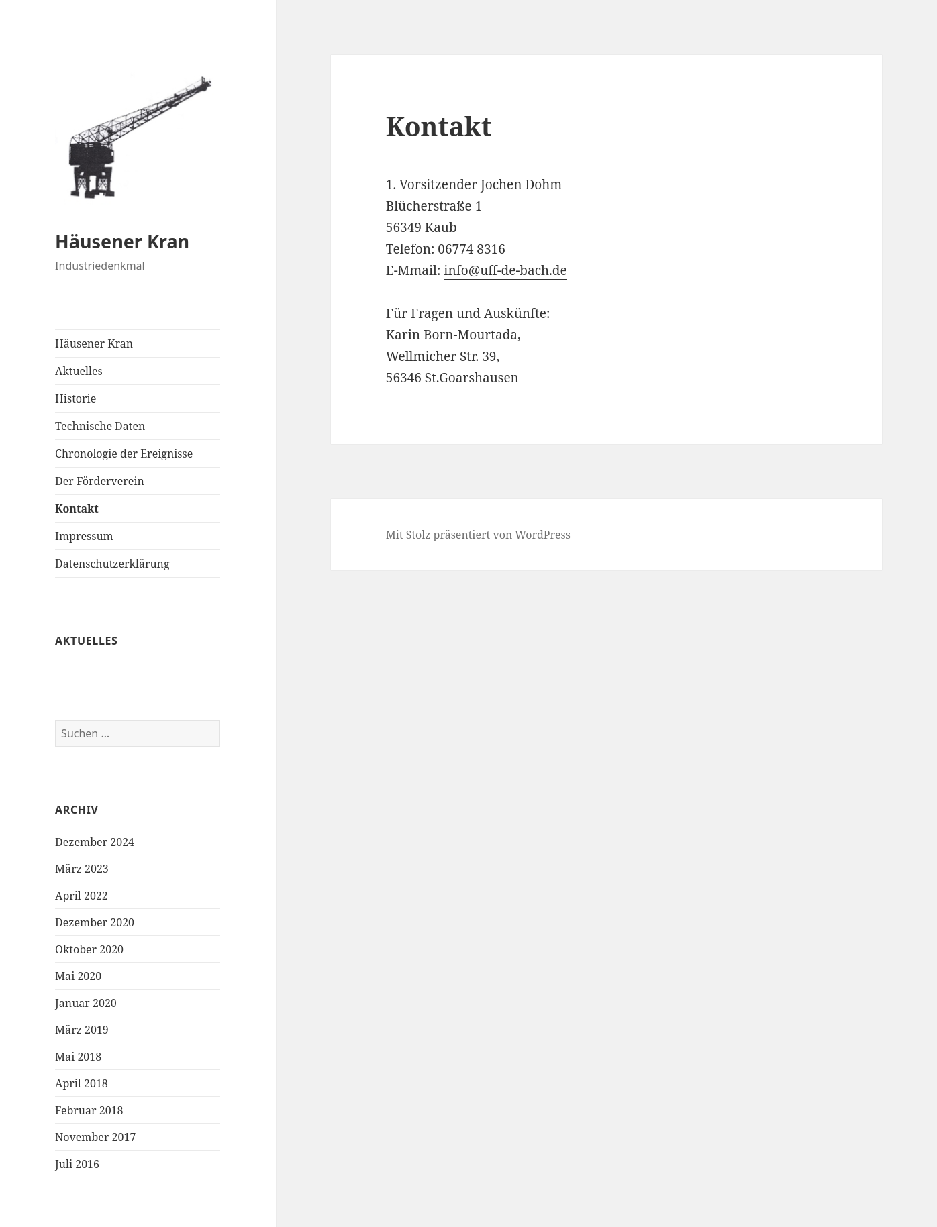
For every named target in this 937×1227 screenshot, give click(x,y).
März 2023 (82, 868)
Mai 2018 (78, 1056)
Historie (75, 398)
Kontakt (77, 508)
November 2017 (95, 1137)
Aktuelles (79, 371)
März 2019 (82, 1029)
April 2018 (81, 1083)
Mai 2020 (78, 976)
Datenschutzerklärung (112, 563)
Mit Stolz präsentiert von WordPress (478, 534)
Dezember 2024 (94, 842)
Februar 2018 (89, 1110)
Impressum (84, 536)
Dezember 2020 (94, 922)
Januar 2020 (86, 1003)
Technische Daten (100, 426)
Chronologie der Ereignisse (124, 453)
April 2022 (81, 895)
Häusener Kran (122, 241)
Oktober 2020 (89, 949)
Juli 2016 (77, 1164)
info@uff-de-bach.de (505, 270)
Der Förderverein (99, 481)
